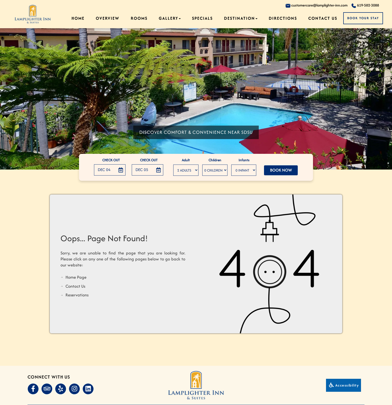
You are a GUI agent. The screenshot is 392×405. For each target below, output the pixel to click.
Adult (186, 160)
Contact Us (322, 18)
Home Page (76, 277)
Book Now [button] (281, 170)
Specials (202, 18)
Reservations (77, 295)
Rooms (139, 18)
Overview (107, 18)
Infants (243, 160)
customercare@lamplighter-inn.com (317, 5)
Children (214, 160)
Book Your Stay (363, 18)
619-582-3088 (365, 5)
